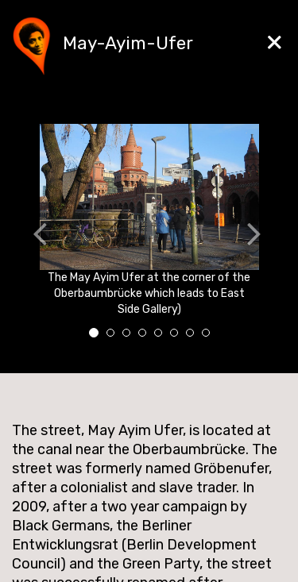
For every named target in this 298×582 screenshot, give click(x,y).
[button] (26, 236)
